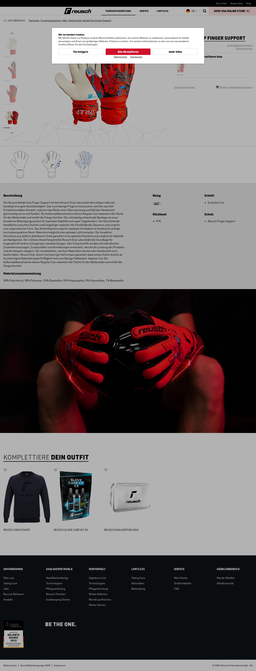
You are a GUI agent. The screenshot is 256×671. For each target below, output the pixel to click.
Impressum (136, 56)
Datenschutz (120, 56)
